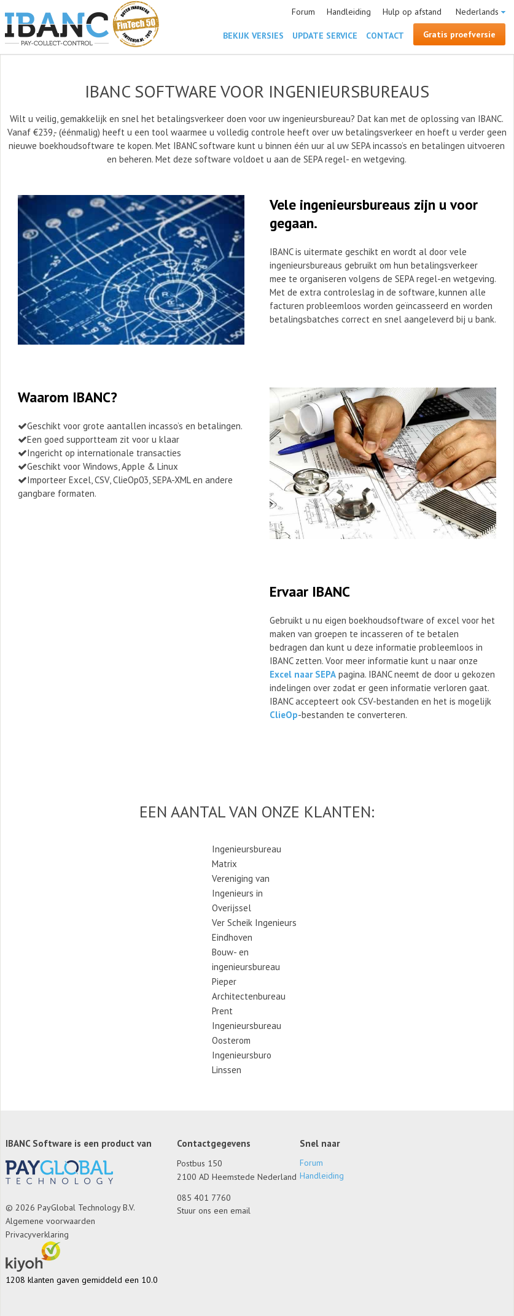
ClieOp (284, 715)
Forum (303, 11)
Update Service (324, 35)
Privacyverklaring (37, 1234)
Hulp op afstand (412, 11)
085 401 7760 (204, 1197)
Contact (385, 35)
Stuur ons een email (214, 1210)
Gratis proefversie (459, 34)
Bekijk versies (253, 35)
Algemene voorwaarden (50, 1220)
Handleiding (349, 11)
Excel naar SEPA (303, 674)
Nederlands (477, 11)
